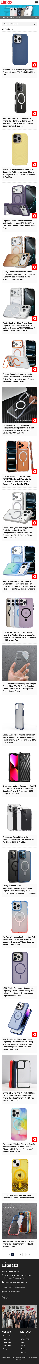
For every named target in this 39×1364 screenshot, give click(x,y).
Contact (23, 1352)
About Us (24, 1336)
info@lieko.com (14, 1292)
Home (10, 17)
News (23, 1346)
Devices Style (7, 1336)
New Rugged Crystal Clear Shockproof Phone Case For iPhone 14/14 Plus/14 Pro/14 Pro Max (19, 1244)
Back (35, 17)
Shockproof (7, 1342)
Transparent (7, 1346)
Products (17, 17)
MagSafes (6, 1339)
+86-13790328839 (20, 1282)
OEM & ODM (25, 1339)
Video (23, 1349)
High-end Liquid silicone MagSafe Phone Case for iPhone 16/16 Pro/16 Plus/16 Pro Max (19, 72)
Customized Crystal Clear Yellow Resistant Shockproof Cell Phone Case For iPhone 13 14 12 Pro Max (18, 839)
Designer (6, 1349)
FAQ (22, 1342)
